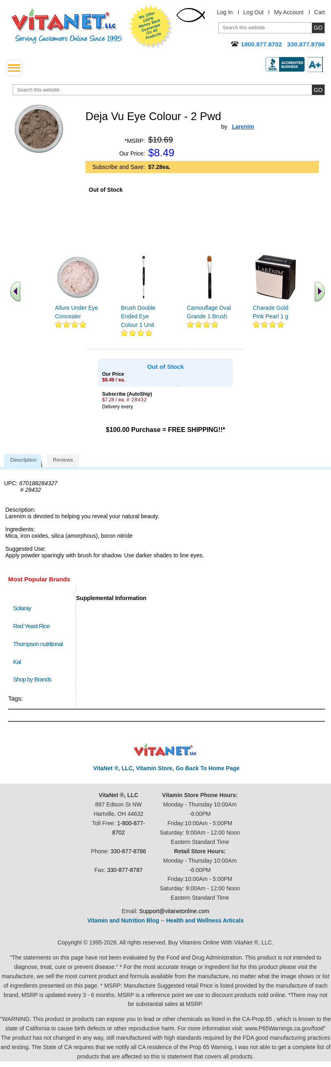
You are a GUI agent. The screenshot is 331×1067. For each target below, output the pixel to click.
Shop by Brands (34, 679)
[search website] (168, 90)
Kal (17, 661)
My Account (288, 12)
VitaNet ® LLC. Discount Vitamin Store (165, 750)
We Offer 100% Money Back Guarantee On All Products (151, 27)
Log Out (253, 12)
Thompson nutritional (38, 643)
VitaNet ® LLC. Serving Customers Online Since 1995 (67, 26)
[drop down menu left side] (14, 68)
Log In (225, 12)
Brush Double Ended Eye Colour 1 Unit (138, 316)
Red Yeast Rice (31, 625)
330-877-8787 (124, 870)
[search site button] (318, 90)
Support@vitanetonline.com (174, 911)
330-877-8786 (128, 851)
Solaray (22, 608)
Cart (319, 12)
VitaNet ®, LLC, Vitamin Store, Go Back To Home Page (166, 768)
